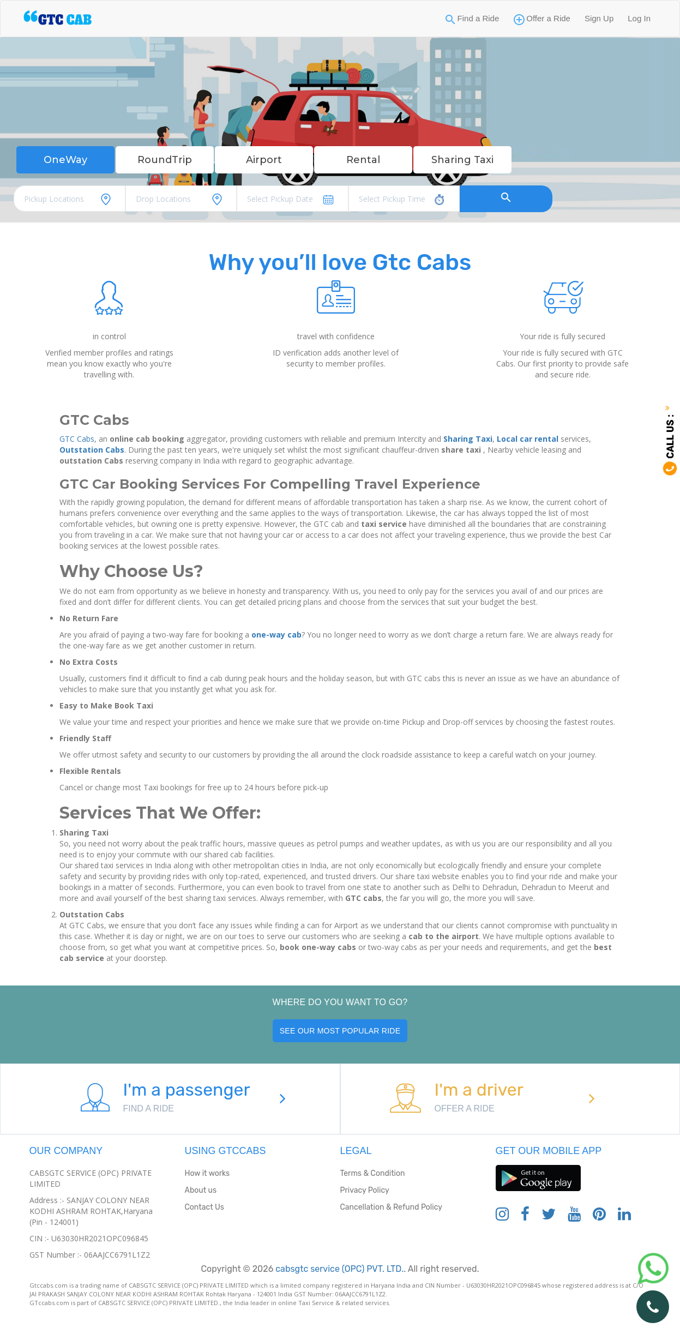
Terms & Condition (372, 1173)
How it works (207, 1173)
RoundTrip (164, 160)
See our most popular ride (340, 1030)
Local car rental (527, 439)
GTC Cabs (76, 439)
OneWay (65, 160)
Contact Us (204, 1207)
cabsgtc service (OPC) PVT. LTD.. (339, 1269)
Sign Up (599, 18)
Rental (363, 160)
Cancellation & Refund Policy (391, 1207)
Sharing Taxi (462, 160)
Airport (264, 160)
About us (201, 1190)
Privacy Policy (364, 1190)
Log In (639, 18)
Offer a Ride (548, 18)
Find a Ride (479, 18)
